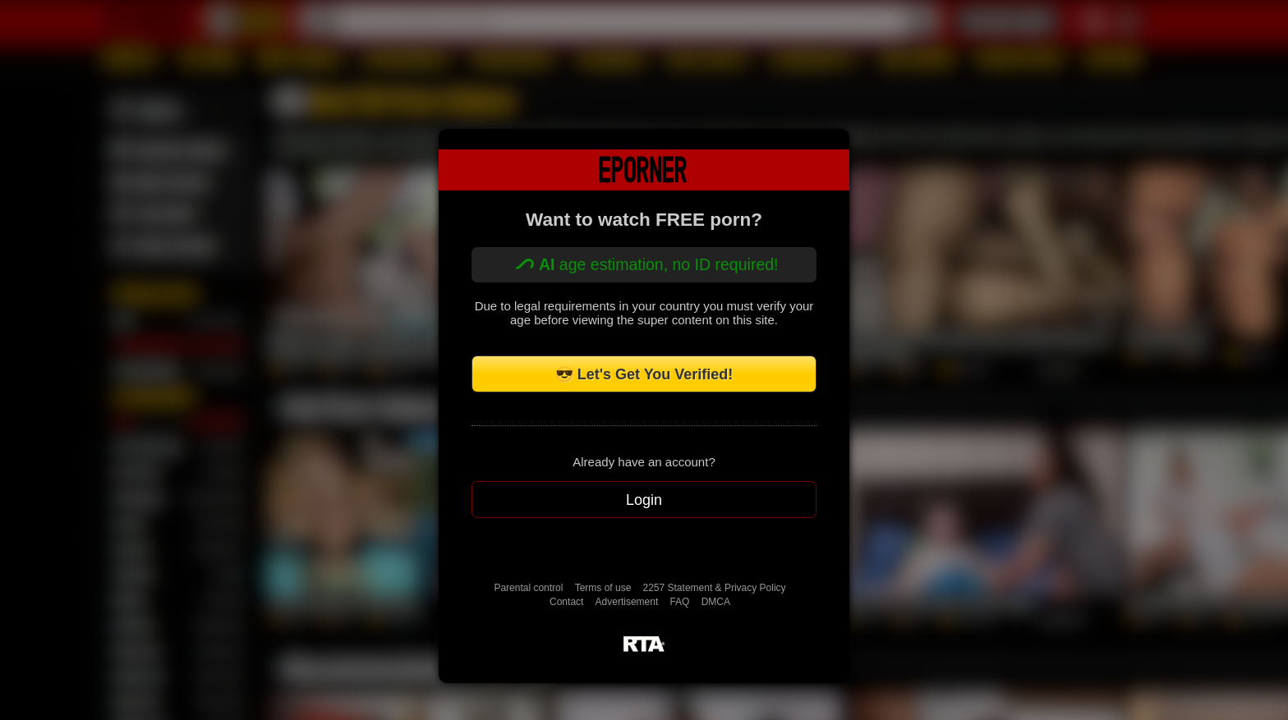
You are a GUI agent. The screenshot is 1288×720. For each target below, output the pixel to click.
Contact (566, 602)
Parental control (528, 588)
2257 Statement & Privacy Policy (714, 588)
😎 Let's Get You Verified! (644, 374)
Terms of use (603, 588)
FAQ (679, 602)
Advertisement (627, 602)
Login (644, 500)
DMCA (716, 602)
